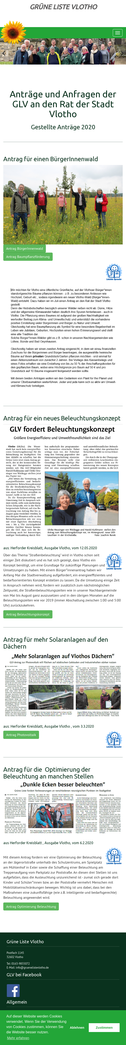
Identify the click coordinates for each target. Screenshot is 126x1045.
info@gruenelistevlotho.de (32, 967)
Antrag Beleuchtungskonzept (28, 614)
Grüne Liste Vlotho (13, 33)
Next (119, 51)
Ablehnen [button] (77, 1027)
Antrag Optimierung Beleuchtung (31, 906)
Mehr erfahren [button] (18, 1038)
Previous (6, 51)
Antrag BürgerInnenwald (24, 248)
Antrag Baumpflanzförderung (28, 256)
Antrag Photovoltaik (21, 734)
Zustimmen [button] (104, 1027)
